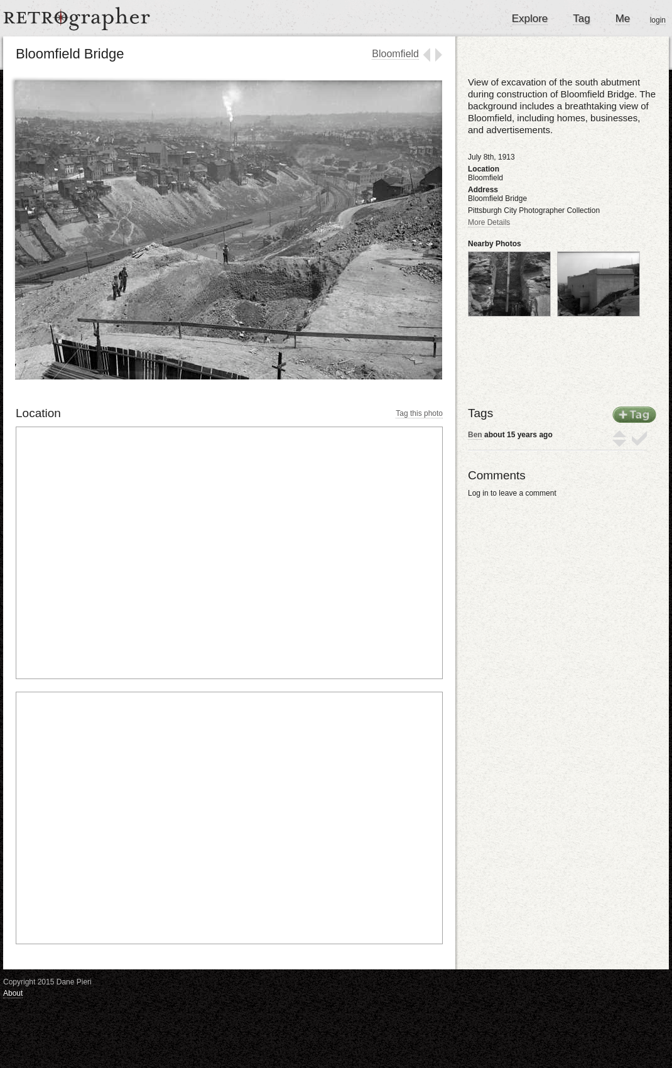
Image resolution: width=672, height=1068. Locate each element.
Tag (581, 19)
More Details (489, 222)
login (658, 20)
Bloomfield (395, 53)
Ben (475, 434)
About (13, 993)
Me (623, 19)
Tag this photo (419, 413)
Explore (530, 19)
